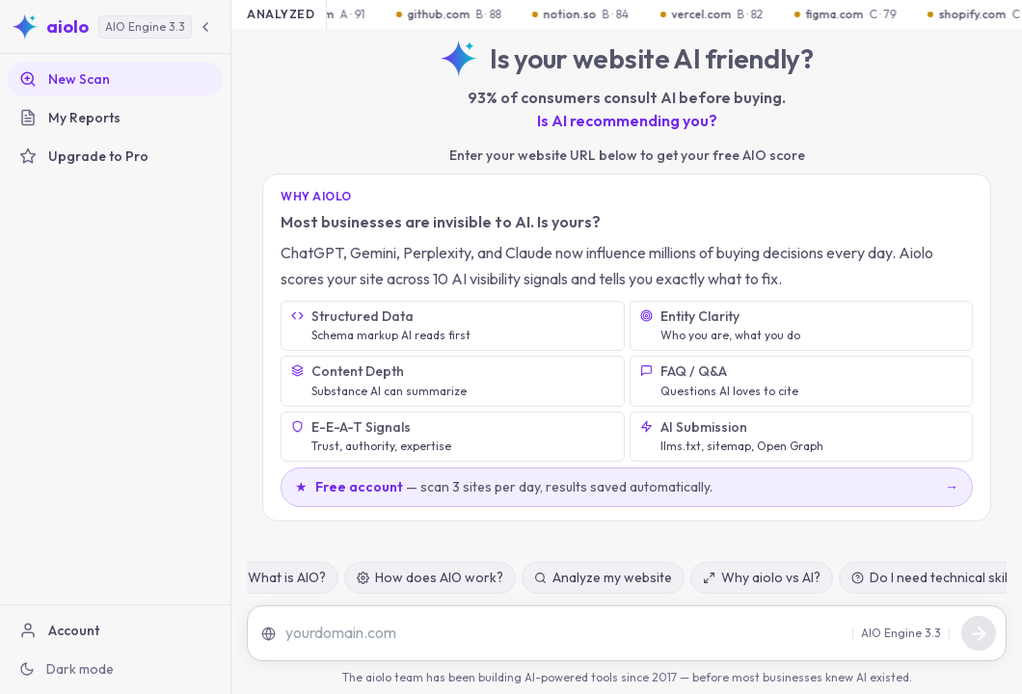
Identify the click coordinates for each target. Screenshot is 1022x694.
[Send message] (978, 633)
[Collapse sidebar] (205, 26)
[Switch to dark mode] (115, 669)
